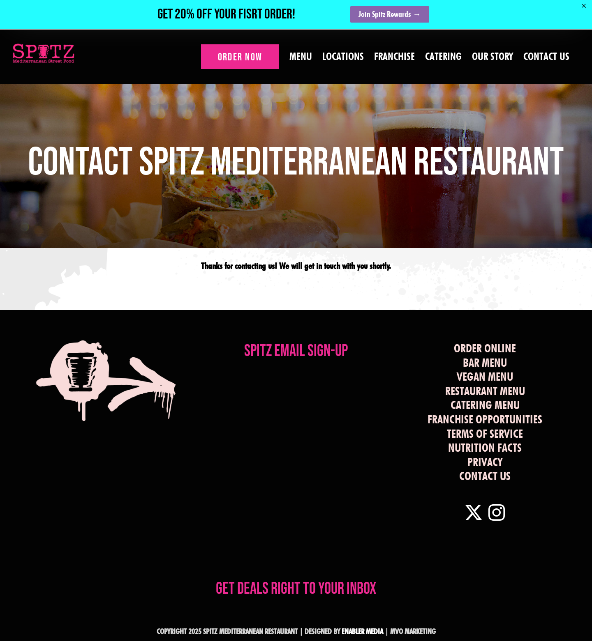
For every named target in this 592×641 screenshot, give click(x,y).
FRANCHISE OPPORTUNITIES (485, 419)
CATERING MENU (485, 405)
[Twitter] (473, 512)
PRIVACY (484, 462)
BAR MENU (485, 363)
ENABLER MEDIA (362, 631)
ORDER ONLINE (485, 348)
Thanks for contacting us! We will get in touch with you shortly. (296, 266)
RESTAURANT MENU (485, 391)
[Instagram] (496, 512)
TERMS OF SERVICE (485, 434)
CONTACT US (485, 476)
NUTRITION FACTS (485, 448)
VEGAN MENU (485, 377)
